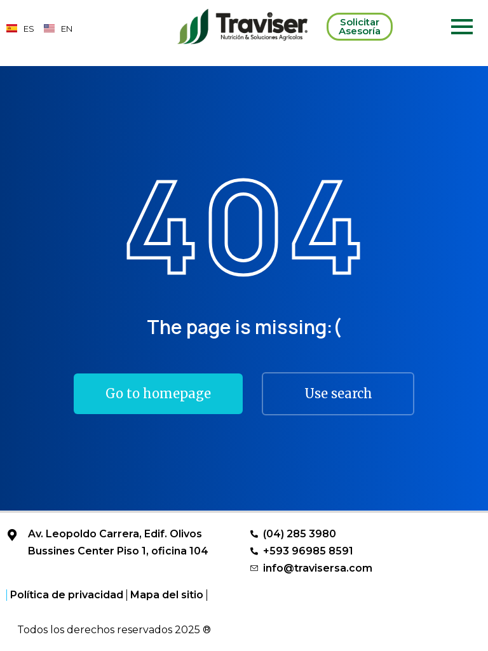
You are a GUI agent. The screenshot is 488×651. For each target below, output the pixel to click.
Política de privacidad (66, 595)
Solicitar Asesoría (360, 26)
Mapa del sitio (166, 595)
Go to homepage (158, 393)
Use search (338, 393)
